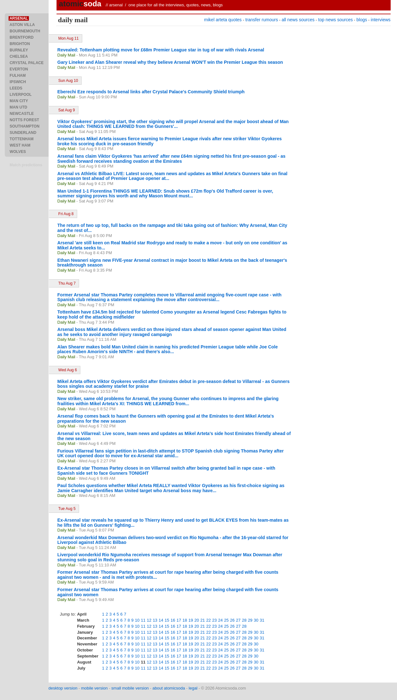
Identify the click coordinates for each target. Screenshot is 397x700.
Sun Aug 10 (68, 80)
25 (226, 620)
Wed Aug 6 (67, 370)
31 (262, 620)
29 (250, 620)
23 (214, 620)
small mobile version (130, 688)
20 (196, 620)
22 (208, 620)
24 (220, 620)
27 (238, 620)
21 (202, 620)
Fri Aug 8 (66, 214)
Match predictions (26, 165)
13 (155, 620)
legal (193, 688)
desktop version (63, 688)
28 (244, 620)
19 (190, 620)
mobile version (94, 688)
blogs (361, 19)
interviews (380, 19)
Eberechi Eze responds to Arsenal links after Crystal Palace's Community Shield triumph (151, 91)
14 (161, 620)
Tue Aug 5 (67, 508)
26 (232, 620)
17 (179, 620)
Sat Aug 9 (66, 110)
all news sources (298, 19)
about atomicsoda (168, 688)
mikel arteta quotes (223, 19)
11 (143, 620)
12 (149, 620)
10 (137, 620)
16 (173, 620)
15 (167, 620)
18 (184, 620)
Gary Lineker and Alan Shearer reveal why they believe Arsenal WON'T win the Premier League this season (170, 62)
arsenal (116, 5)
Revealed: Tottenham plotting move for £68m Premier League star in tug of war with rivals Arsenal (160, 49)
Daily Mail (66, 55)
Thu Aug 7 (67, 283)
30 (256, 620)
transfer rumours (261, 19)
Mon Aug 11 (68, 38)
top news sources (335, 19)
